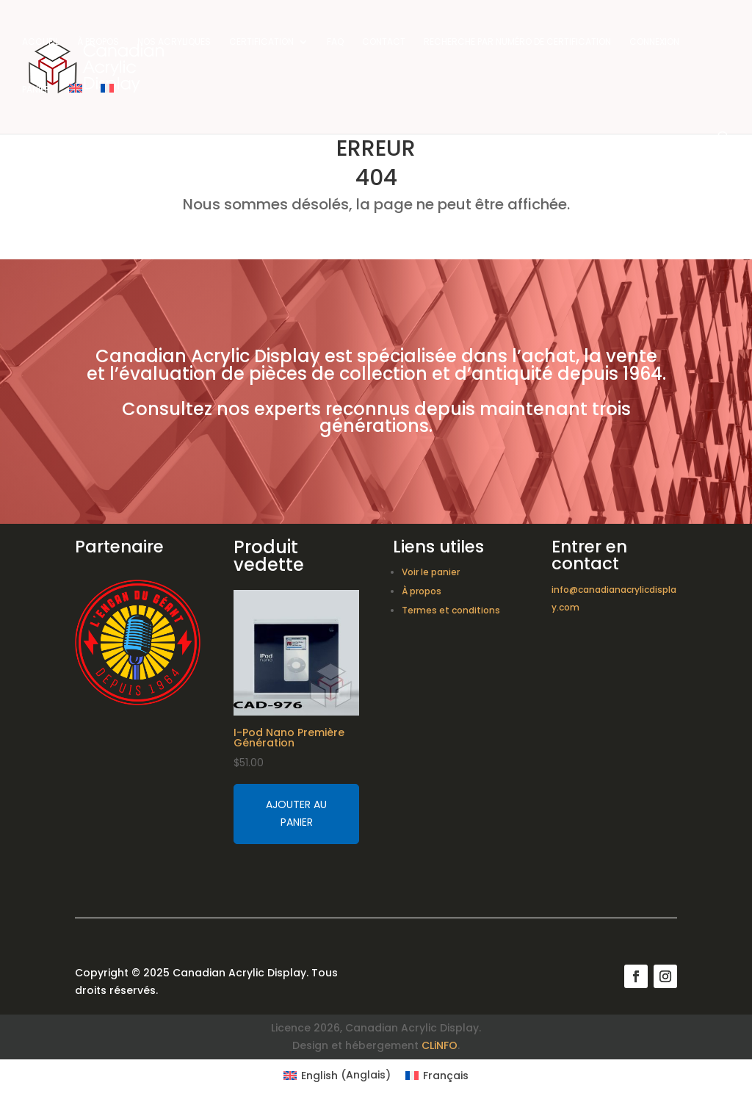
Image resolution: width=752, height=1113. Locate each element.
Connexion (654, 42)
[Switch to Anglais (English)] (337, 1074)
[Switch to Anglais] (75, 108)
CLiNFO (440, 1045)
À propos (98, 42)
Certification (261, 42)
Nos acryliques (174, 42)
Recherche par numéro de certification (517, 42)
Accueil (40, 42)
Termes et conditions (451, 610)
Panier (36, 90)
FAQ (335, 42)
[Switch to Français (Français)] (437, 1074)
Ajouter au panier (296, 813)
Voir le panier (431, 572)
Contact (383, 42)
